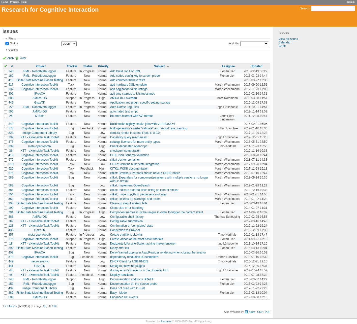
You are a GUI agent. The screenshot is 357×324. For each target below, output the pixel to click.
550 (10, 199)
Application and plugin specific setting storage (140, 102)
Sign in (351, 1)
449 (10, 261)
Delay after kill (119, 248)
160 (10, 75)
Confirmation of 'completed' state (131, 225)
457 (10, 234)
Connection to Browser (125, 230)
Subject (159, 66)
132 (10, 137)
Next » (13, 306)
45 (10, 275)
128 (10, 225)
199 (10, 208)
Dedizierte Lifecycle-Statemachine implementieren (143, 243)
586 (10, 216)
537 (10, 89)
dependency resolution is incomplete (134, 257)
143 (10, 71)
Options (13, 49)
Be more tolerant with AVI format (131, 116)
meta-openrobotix (39, 146)
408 (10, 252)
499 (10, 288)
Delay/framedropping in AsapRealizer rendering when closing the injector (158, 252)
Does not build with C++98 (127, 288)
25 (10, 116)
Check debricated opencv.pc (129, 146)
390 (10, 203)
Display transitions (122, 275)
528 (10, 133)
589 (10, 297)
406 (10, 93)
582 (10, 177)
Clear (23, 57)
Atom (252, 311)
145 (10, 279)
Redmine (166, 321)
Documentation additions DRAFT (131, 279)
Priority (103, 66)
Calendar (284, 42)
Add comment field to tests (127, 80)
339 (10, 146)
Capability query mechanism (129, 137)
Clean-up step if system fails (128, 203)
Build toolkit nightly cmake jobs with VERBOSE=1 (142, 124)
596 (10, 111)
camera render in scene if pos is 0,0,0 (135, 133)
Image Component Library (40, 133)
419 (10, 155)
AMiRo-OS (39, 98)
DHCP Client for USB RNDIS (129, 261)
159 (10, 284)
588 (10, 98)
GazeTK (39, 102)
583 (10, 185)
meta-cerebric (39, 261)
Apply (10, 57)
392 (10, 248)
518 (10, 164)
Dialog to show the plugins (127, 266)
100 (54, 306)
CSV (260, 311)
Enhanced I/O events (124, 297)
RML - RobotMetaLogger (39, 71)
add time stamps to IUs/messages (132, 93)
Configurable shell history (127, 216)
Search (304, 8)
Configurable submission (126, 221)
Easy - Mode (118, 292)
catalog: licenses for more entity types (135, 142)
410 (10, 80)
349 (10, 124)
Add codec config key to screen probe (135, 75)
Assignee (228, 66)
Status (13, 43)
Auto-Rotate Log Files (124, 107)
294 (10, 212)
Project (41, 66)
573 (10, 142)
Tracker (72, 66)
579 (10, 257)
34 (10, 221)
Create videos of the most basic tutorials (136, 239)
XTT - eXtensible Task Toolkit (40, 137)
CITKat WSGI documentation (129, 168)
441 (10, 266)
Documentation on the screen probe (133, 284)
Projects (15, 1)
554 (10, 194)
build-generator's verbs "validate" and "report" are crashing (148, 128)
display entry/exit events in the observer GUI (139, 270)
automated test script (124, 111)
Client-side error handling (126, 208)
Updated (257, 66)
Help (24, 1)
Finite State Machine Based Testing (39, 80)
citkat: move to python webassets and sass (138, 194)
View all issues (288, 39)
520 (10, 168)
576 (10, 173)
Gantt (282, 46)
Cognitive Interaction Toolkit (40, 84)
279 (10, 239)
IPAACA (39, 93)
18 (10, 243)
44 (10, 270)
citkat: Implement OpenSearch (130, 185)
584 (10, 190)
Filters (12, 38)
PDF (267, 311)
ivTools (39, 116)
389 (10, 292)
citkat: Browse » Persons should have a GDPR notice (145, 173)
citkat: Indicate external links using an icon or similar (144, 190)
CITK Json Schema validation (129, 155)
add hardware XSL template (128, 84)
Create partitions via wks (126, 234)
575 (10, 159)
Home (4, 1)
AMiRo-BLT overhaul (123, 98)
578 (10, 128)
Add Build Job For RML (125, 71)
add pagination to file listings (129, 89)
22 (10, 107)
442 (10, 102)
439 (10, 230)
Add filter (234, 43)
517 (10, 84)
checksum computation (125, 150)
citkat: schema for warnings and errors (135, 199)
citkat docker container (125, 159)
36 (10, 150)
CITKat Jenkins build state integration (134, 164)
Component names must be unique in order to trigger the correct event (156, 212)
